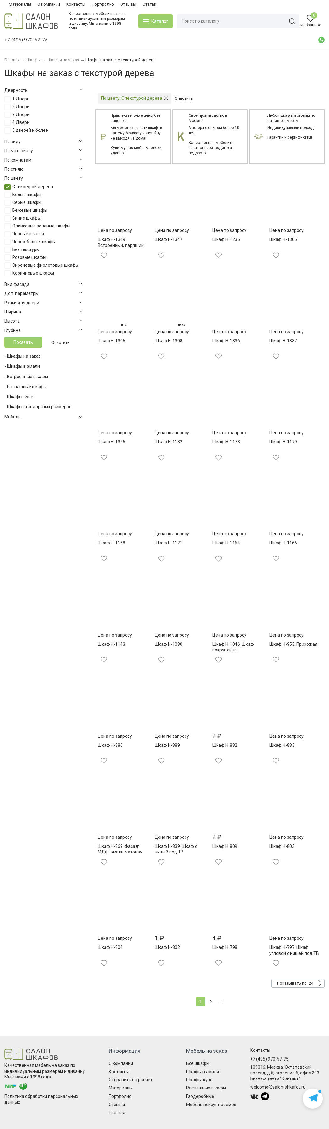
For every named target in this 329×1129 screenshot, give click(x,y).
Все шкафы (197, 1063)
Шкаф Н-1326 (111, 441)
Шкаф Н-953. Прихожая (293, 644)
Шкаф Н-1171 (168, 542)
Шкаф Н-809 (224, 846)
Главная (117, 1112)
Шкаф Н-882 (224, 745)
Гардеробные (200, 1096)
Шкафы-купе (199, 1079)
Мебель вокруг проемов (211, 1104)
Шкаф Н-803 (281, 846)
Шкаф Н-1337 (283, 340)
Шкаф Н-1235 (226, 239)
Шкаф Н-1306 (111, 340)
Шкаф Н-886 (110, 745)
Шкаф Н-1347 (168, 239)
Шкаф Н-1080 (168, 644)
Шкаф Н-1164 (226, 542)
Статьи (149, 4)
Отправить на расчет (131, 1079)
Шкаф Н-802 (167, 947)
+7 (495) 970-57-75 (269, 1059)
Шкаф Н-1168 (111, 542)
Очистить (60, 342)
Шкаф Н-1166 (283, 542)
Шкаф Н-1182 (168, 441)
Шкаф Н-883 (281, 745)
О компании (48, 4)
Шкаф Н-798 (224, 947)
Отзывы (128, 4)
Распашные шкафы (206, 1087)
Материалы (20, 4)
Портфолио (103, 4)
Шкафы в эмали (202, 1071)
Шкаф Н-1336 (226, 340)
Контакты (75, 4)
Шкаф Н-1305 (283, 239)
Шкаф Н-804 (110, 947)
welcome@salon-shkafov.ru (277, 1086)
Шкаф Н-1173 (226, 441)
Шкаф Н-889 (167, 745)
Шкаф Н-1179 (283, 441)
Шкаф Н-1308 (168, 340)
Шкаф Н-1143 (111, 644)
